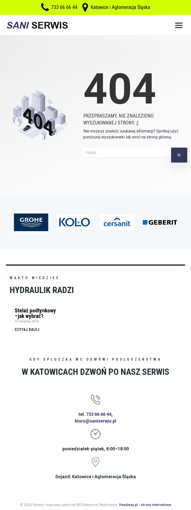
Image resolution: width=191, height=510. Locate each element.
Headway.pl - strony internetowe (145, 505)
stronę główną (158, 137)
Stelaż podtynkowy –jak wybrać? (35, 313)
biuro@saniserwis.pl (95, 421)
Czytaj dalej (27, 330)
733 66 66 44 (64, 7)
